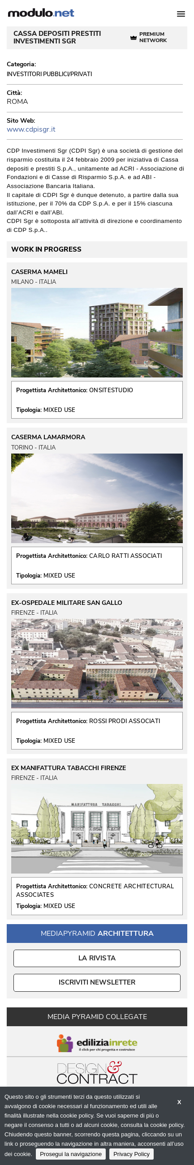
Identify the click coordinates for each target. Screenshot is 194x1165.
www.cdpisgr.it (31, 129)
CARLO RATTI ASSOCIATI (125, 556)
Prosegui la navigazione (71, 1154)
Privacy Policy (131, 1154)
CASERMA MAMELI (39, 272)
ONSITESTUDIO (111, 390)
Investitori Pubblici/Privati (49, 74)
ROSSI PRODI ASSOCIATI (124, 721)
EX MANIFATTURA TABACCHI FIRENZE (68, 768)
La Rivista (97, 958)
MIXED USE (59, 410)
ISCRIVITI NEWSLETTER (97, 982)
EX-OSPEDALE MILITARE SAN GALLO (66, 603)
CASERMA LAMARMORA (48, 437)
